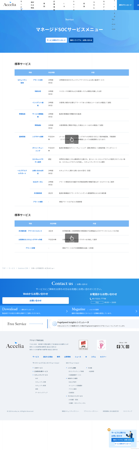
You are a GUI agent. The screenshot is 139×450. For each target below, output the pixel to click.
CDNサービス (38, 397)
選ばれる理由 (48, 386)
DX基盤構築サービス (75, 404)
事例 (58, 386)
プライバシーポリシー (91, 441)
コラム (93, 386)
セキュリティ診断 (40, 412)
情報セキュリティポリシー (70, 441)
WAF (36, 408)
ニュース (78, 386)
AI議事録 (91, 401)
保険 (36, 419)
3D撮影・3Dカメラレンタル (77, 433)
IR (86, 386)
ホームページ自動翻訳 (75, 415)
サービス (36, 386)
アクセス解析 (73, 419)
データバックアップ (41, 422)
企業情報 (67, 386)
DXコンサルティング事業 (76, 401)
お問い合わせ (130, 5)
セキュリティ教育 (40, 415)
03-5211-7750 (99, 3)
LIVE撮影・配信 (73, 429)
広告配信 (71, 422)
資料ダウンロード (114, 5)
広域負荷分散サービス (41, 401)
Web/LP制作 (72, 412)
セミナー (103, 386)
